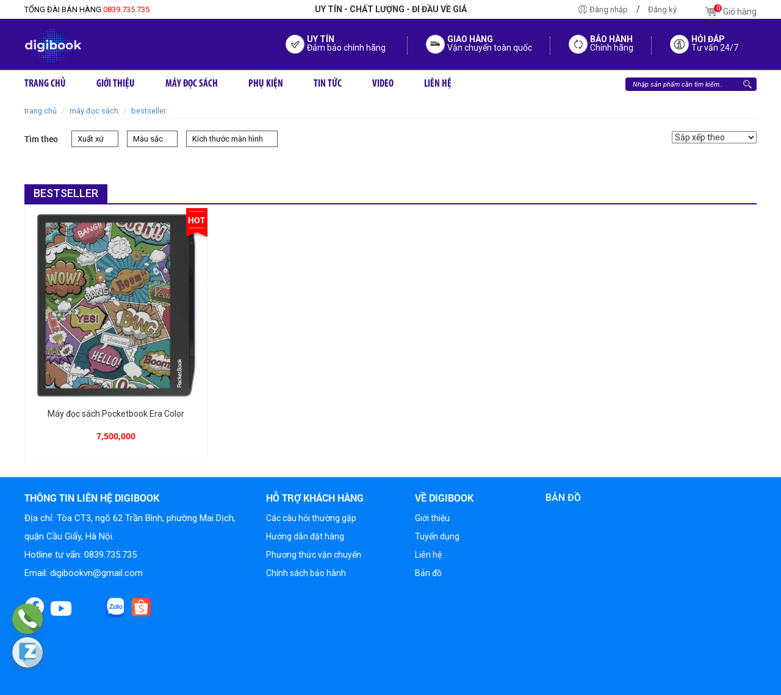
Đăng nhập (608, 9)
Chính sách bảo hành (306, 573)
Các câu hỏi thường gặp (311, 518)
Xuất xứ (90, 138)
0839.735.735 (86, 9)
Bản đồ (428, 573)
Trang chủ (40, 110)
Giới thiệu (432, 518)
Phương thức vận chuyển (313, 555)
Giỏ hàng (731, 11)
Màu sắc (148, 138)
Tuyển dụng (437, 536)
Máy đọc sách (94, 110)
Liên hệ (428, 555)
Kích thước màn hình (227, 138)
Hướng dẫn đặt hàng (305, 536)
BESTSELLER (148, 110)
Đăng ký (662, 9)
